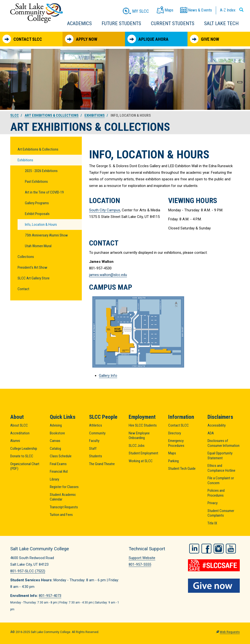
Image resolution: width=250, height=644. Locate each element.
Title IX (212, 523)
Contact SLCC (22, 39)
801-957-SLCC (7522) (27, 571)
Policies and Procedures (216, 493)
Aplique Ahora (147, 39)
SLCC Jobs (137, 445)
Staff (92, 448)
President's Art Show (32, 267)
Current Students (172, 23)
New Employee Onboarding (139, 435)
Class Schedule (61, 456)
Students (95, 456)
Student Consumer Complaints (221, 513)
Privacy (213, 503)
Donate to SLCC (21, 456)
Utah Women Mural (38, 246)
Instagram (219, 548)
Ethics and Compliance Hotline (221, 468)
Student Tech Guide (182, 468)
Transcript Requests (64, 507)
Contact (23, 289)
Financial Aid (59, 471)
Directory (174, 433)
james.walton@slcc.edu (108, 275)
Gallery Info (108, 375)
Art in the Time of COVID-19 (44, 192)
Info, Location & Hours (41, 224)
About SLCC (19, 425)
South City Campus (104, 210)
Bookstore (57, 433)
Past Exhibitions (36, 181)
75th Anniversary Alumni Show (46, 235)
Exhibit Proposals (37, 214)
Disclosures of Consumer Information (224, 443)
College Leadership (23, 448)
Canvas (55, 441)
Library (54, 479)
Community (97, 433)
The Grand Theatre (102, 464)
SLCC (14, 115)
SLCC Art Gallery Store (34, 278)
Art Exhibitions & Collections (52, 115)
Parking (173, 461)
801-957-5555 (140, 564)
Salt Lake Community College (36, 13)
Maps (172, 453)
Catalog (55, 448)
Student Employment (143, 453)
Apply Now (81, 39)
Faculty (94, 441)
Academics (79, 23)
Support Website (142, 558)
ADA (211, 433)
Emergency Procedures (176, 443)
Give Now (204, 39)
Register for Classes (64, 487)
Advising (56, 425)
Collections (26, 257)
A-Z (227, 10)
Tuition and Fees (61, 514)
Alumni (15, 441)
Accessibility (217, 425)
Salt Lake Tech (221, 23)
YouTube (231, 548)
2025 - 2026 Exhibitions (41, 171)
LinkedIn (194, 548)
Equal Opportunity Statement (220, 455)
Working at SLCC (141, 461)
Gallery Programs (37, 203)
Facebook (206, 548)
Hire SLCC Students (143, 425)
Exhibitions (94, 115)
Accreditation (20, 433)
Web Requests (230, 632)
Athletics (95, 425)
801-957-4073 (50, 595)
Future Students (121, 23)
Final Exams (58, 464)
